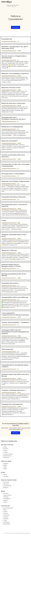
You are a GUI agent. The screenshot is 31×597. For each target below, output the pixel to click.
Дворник (5, 500)
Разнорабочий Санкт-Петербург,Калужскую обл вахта (13, 118)
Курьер (5, 447)
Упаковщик (6, 457)
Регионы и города (15, 533)
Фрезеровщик (6, 523)
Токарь (5, 520)
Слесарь (5, 511)
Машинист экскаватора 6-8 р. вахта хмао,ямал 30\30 (14, 47)
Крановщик (6, 482)
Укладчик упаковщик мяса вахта (13, 390)
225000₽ (19, 50)
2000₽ (19, 222)
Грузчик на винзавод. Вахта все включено (13, 156)
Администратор (7, 495)
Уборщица (5, 496)
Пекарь (5, 467)
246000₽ (19, 252)
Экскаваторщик (7, 485)
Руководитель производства (11, 404)
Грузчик (5, 452)
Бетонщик (5, 516)
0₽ (18, 41)
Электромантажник (8, 508)
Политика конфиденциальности (24, 533)
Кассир (5, 474)
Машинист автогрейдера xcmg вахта (15, 73)
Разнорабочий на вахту (10, 283)
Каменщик (5, 518)
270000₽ (19, 378)
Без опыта (5, 493)
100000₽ (19, 317)
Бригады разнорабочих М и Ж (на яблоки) (13, 275)
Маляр (4, 509)
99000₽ (19, 392)
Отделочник (6, 515)
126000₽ (19, 159)
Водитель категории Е (9, 141)
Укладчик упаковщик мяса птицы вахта (13, 235)
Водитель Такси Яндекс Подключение (15, 181)
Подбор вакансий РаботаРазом (12, 5)
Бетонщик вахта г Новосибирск (13, 174)
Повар (3, 220)
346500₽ (19, 105)
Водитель (5, 448)
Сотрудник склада (7, 454)
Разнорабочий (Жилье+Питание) (13, 197)
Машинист (6, 487)
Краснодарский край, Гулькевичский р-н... (9, 41)
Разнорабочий (6, 39)
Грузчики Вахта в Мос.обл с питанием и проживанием (15, 165)
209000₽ (19, 75)
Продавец (5, 476)
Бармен (5, 465)
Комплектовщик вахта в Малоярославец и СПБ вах (11, 265)
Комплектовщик (7, 455)
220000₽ (19, 143)
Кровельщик (6, 522)
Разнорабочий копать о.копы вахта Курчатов (14, 205)
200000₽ (19, 406)
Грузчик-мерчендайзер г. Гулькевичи (15, 322)
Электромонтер (7, 349)
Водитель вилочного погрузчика (13, 103)
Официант (5, 463)
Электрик (5, 513)
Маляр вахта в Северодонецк (12, 127)
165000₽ (19, 238)
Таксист (5, 450)
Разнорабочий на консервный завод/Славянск (14, 366)
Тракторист (6, 484)
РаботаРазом (8, 533)
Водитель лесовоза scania (10, 87)
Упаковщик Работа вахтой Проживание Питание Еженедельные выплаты (15, 331)
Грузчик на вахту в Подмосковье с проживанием (14, 57)
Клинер (5, 502)
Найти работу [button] (15, 27)
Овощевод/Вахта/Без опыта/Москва (14, 297)
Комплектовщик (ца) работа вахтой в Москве (15, 375)
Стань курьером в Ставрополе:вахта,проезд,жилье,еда (15, 314)
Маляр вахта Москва (9, 250)
